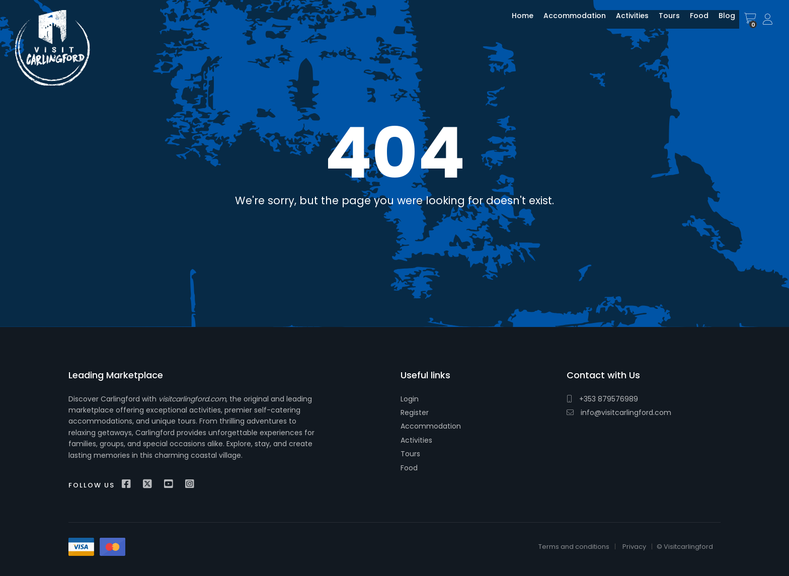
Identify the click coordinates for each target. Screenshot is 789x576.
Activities (624, 22)
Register (415, 412)
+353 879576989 (602, 399)
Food (691, 22)
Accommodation (567, 22)
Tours (661, 22)
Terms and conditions (573, 546)
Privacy (634, 546)
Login (410, 399)
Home (515, 22)
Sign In (768, 20)
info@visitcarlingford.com (619, 412)
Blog (719, 22)
